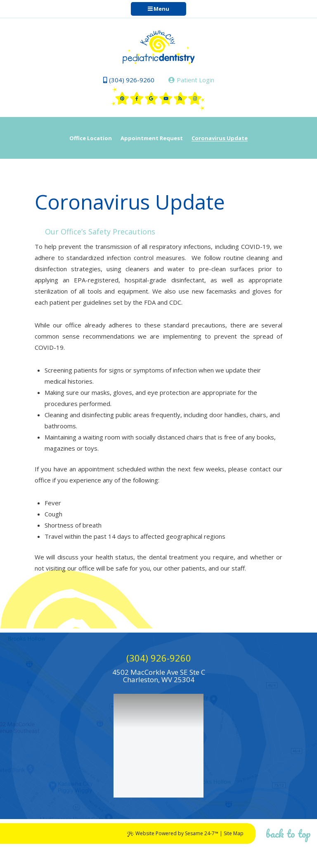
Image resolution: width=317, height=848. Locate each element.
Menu (159, 8)
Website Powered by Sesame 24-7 (172, 833)
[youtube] (166, 98)
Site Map (234, 833)
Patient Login (191, 80)
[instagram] (194, 98)
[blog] (180, 98)
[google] (151, 98)
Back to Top (288, 833)
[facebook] (136, 98)
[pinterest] (122, 98)
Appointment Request (152, 138)
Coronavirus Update (220, 138)
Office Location (90, 138)
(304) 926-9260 (128, 80)
